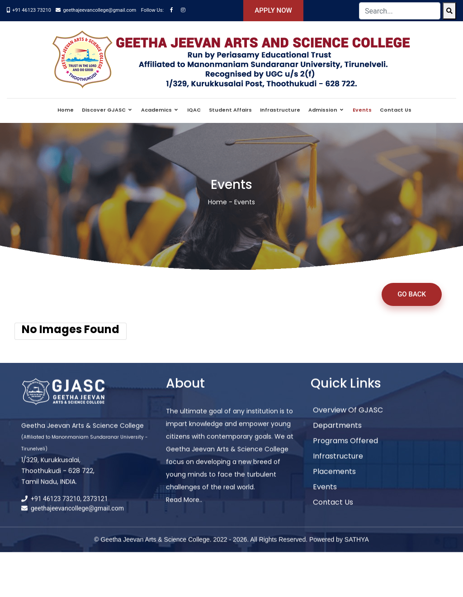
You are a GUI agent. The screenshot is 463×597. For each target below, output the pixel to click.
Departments (337, 433)
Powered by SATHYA (339, 546)
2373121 (95, 506)
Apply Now (273, 10)
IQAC (194, 109)
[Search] (449, 10)
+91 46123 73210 (31, 10)
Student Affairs (230, 109)
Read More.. (184, 507)
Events (362, 109)
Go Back (411, 294)
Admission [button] (323, 109)
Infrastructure (280, 109)
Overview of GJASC (348, 417)
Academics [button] (157, 109)
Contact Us (395, 109)
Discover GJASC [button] (104, 109)
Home (65, 109)
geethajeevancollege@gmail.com (99, 10)
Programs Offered (345, 448)
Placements (334, 479)
